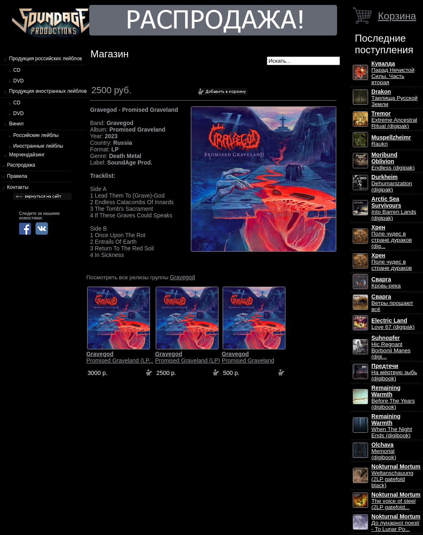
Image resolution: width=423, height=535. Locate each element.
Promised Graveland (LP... (119, 357)
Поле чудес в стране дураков (391, 261)
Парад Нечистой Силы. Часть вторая (392, 73)
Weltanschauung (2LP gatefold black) (396, 476)
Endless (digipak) (393, 161)
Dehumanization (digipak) (391, 183)
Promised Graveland (248, 357)
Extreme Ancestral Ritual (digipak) (394, 120)
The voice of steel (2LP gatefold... (396, 501)
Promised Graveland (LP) (187, 357)
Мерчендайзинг (27, 155)
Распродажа (21, 165)
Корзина (397, 15)
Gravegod (182, 277)
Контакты (18, 187)
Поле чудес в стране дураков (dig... (391, 236)
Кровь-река (386, 282)
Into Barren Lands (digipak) (393, 208)
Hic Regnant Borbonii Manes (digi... (391, 347)
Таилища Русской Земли (394, 98)
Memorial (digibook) (383, 451)
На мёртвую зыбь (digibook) (394, 372)
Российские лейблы (36, 135)
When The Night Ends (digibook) (391, 425)
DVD (18, 81)
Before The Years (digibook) (393, 397)
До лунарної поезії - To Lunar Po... (396, 523)
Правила (17, 176)
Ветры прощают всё (392, 303)
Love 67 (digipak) (393, 324)
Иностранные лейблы (38, 146)
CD (16, 70)
